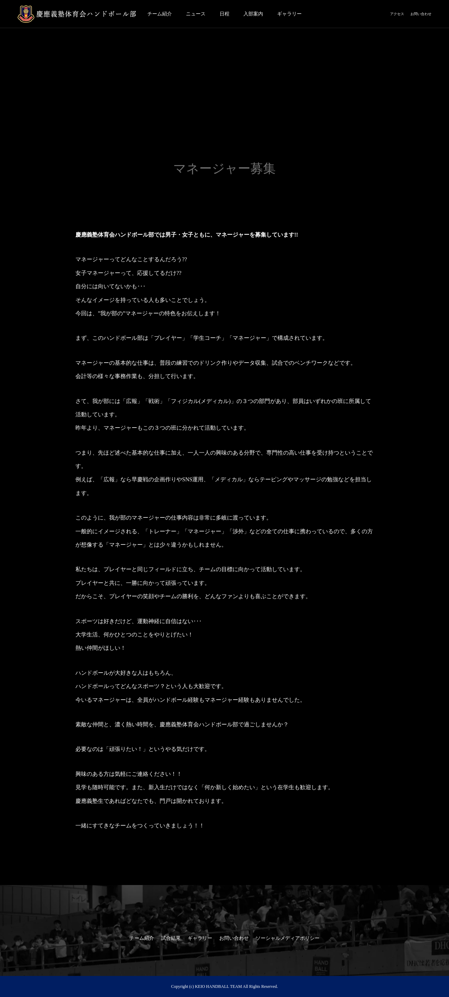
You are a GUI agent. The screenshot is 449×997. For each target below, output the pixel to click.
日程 (224, 13)
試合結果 (171, 938)
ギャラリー (289, 13)
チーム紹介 (159, 13)
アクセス (397, 14)
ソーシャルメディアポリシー (288, 938)
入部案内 (253, 13)
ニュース (196, 13)
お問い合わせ (420, 14)
